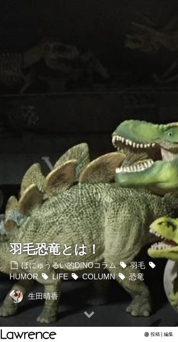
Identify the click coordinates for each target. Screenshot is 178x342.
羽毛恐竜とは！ (54, 249)
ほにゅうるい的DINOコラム (62, 265)
